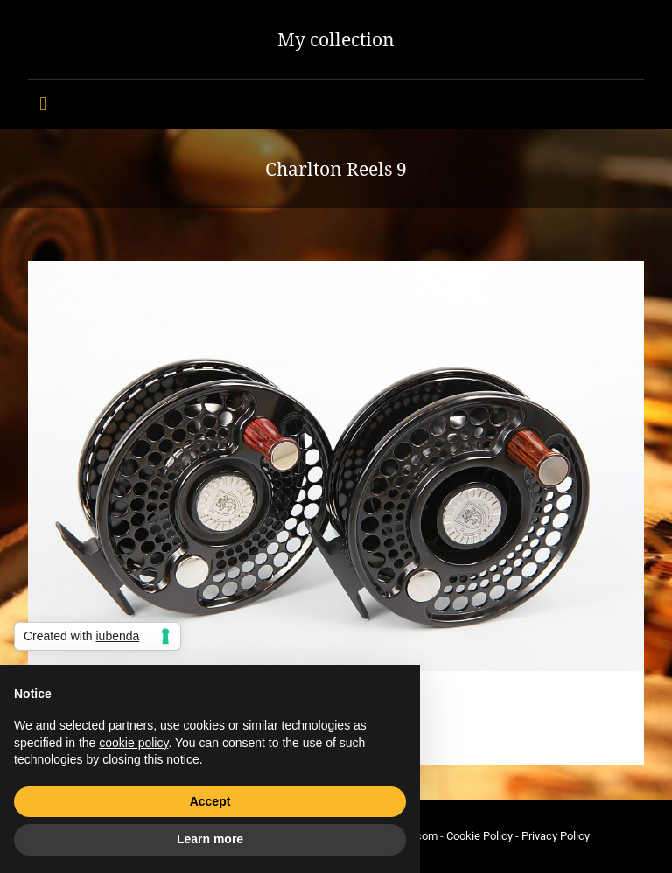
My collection (336, 39)
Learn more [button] (210, 839)
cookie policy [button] (133, 743)
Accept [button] (210, 801)
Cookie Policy (479, 835)
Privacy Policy (556, 835)
